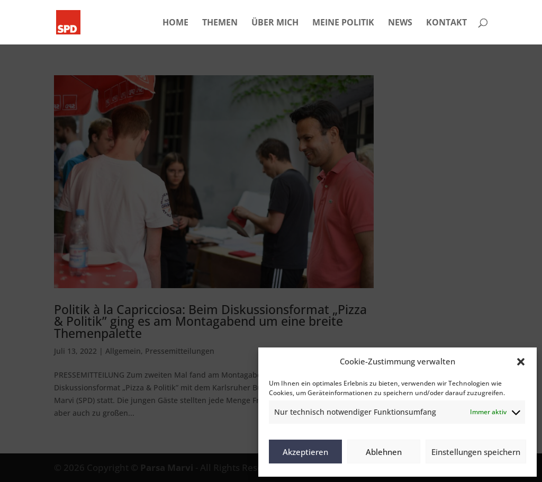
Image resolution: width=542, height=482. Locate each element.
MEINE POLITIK (343, 23)
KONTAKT (446, 23)
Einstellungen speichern (475, 452)
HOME (175, 23)
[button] (521, 361)
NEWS (400, 23)
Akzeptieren (305, 452)
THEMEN (220, 23)
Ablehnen (384, 452)
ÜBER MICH (275, 23)
